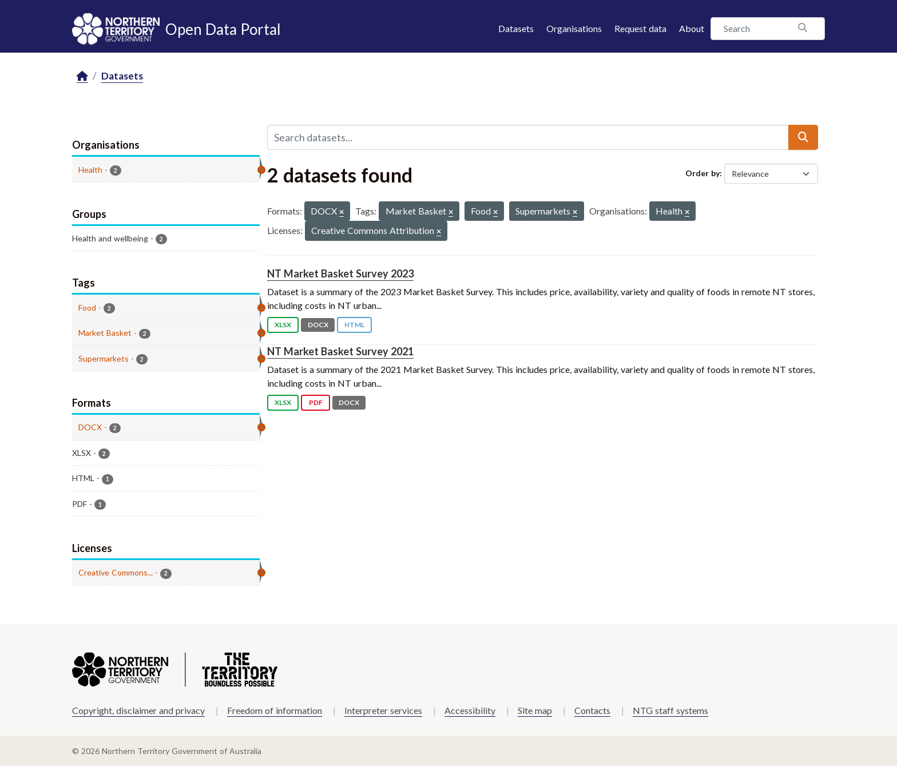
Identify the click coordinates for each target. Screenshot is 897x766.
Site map (535, 710)
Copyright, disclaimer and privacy (138, 710)
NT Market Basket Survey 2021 (340, 351)
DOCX (318, 324)
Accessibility (469, 710)
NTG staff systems (670, 710)
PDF (316, 402)
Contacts (592, 710)
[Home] (82, 76)
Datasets (516, 28)
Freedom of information (274, 710)
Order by (702, 173)
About (691, 28)
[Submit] (803, 137)
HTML (354, 324)
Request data (640, 28)
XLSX (283, 324)
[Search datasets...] (528, 137)
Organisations (574, 28)
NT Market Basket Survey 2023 (340, 273)
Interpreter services (383, 710)
